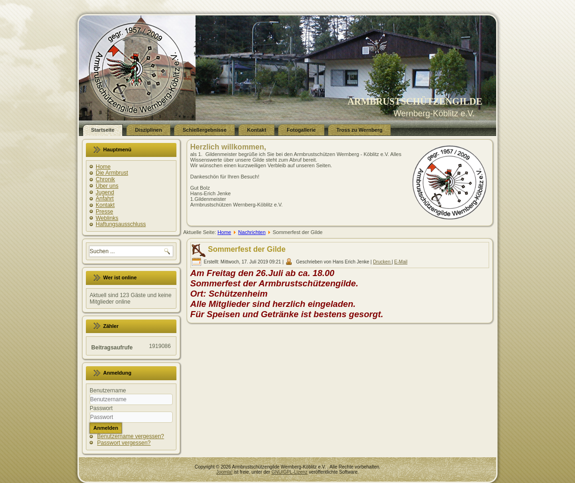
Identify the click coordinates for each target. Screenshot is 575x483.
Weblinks (107, 218)
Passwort (101, 408)
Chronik (105, 179)
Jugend (105, 192)
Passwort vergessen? (124, 443)
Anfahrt (105, 198)
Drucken (382, 261)
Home (103, 166)
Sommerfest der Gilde (247, 249)
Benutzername (108, 390)
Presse (104, 211)
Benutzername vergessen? (130, 436)
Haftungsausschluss (121, 224)
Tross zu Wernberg (360, 130)
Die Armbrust (112, 173)
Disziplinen (148, 130)
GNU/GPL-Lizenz (290, 472)
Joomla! (224, 472)
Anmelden (105, 428)
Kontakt (256, 130)
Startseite (102, 130)
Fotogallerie (301, 130)
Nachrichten (252, 232)
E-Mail (400, 261)
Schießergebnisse (204, 130)
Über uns (107, 186)
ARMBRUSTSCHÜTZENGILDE (414, 101)
